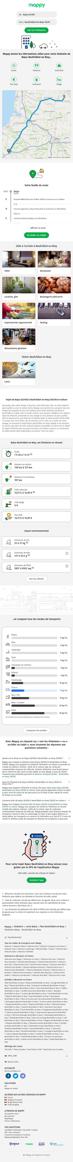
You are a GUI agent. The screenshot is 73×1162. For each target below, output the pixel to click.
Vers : (34, 22)
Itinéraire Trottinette (25, 952)
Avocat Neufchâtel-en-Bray (40, 1028)
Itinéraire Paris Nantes (13, 967)
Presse (7, 1121)
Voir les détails (36, 579)
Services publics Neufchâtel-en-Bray (53, 1002)
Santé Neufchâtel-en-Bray (58, 994)
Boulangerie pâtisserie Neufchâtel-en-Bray (22, 1002)
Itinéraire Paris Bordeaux (27, 962)
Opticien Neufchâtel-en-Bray (39, 1004)
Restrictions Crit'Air (35, 1049)
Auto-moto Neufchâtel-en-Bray (48, 988)
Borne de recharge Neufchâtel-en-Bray (47, 1018)
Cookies (35, 1130)
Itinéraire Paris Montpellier (15, 970)
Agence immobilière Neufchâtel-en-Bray (20, 988)
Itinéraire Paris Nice (57, 965)
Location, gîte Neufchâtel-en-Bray (33, 994)
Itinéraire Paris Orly (21, 965)
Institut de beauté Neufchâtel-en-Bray (20, 1012)
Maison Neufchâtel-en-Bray (20, 985)
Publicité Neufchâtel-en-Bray (32, 1037)
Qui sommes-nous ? (12, 1114)
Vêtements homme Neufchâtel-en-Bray (43, 1023)
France (9, 1097)
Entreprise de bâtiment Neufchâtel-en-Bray (48, 985)
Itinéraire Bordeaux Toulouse (34, 967)
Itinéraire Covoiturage (26, 949)
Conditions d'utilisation (13, 1130)
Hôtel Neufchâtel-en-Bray (14, 983)
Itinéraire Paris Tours (54, 967)
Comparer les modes (36, 730)
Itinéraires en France (31, 959)
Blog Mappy (9, 1119)
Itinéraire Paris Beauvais (43, 973)
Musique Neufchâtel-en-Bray (16, 1023)
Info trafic (8, 1049)
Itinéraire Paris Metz (39, 975)
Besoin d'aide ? (12, 1062)
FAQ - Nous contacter (12, 1132)
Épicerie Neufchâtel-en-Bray (32, 1020)
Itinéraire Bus (61, 949)
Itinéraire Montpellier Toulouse (38, 970)
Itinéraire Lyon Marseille (21, 975)
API (6, 1086)
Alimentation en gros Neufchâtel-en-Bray (44, 1026)
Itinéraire (8, 946)
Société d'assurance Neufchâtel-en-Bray (36, 991)
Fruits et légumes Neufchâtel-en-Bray (20, 1034)
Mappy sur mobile (11, 1088)
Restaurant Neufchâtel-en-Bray (37, 983)
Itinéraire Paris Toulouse (39, 965)
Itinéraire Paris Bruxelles (22, 973)
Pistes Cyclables (20, 1049)
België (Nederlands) (14, 1102)
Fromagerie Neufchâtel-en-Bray (56, 1031)
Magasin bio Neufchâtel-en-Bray (56, 1020)
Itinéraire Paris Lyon (48, 959)
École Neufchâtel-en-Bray (31, 1010)
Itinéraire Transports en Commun (52, 946)
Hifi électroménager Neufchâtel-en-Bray (27, 1015)
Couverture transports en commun (17, 1135)
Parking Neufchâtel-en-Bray (20, 1018)
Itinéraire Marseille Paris (47, 962)
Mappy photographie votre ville (16, 1137)
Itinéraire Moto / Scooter (45, 949)
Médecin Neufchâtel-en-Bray (16, 996)
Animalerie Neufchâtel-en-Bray (16, 1028)
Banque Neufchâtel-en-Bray (16, 1004)
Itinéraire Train (10, 949)
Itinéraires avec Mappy (13, 959)
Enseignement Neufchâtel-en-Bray (55, 1010)
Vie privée (26, 1130)
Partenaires (15, 1121)
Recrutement (9, 1116)
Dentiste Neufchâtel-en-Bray (32, 1031)
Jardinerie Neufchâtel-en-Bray (47, 1034)
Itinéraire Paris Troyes (57, 975)
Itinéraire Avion (10, 952)
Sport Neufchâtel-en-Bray (39, 996)
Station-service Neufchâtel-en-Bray (34, 1039)
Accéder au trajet (36, 235)
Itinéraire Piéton (19, 946)
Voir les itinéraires (36, 30)
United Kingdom (12, 1105)
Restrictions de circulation (53, 1049)
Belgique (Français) (13, 1100)
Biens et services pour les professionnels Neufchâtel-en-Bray (44, 999)
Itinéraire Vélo (33, 946)
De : (27, 14)
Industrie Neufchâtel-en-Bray (32, 1007)
